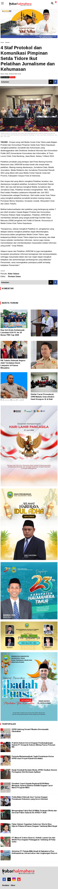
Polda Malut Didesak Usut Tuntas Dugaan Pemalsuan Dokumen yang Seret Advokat (30, 798)
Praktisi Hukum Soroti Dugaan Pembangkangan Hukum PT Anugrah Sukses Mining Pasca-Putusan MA (33, 745)
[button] (56, 1)
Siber (13, 885)
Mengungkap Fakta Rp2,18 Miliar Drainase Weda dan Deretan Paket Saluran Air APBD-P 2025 (34, 812)
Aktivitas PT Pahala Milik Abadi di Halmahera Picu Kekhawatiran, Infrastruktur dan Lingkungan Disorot (34, 852)
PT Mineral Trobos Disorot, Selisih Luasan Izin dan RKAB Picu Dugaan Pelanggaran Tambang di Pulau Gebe (33, 840)
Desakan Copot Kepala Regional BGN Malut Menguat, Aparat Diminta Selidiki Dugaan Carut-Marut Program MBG (32, 786)
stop (13, 77)
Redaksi (5, 885)
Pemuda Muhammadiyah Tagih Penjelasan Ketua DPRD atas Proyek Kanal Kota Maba (33, 757)
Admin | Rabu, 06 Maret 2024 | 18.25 (11, 74)
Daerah (7, 42)
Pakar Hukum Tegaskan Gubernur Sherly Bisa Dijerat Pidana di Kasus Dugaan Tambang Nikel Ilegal (34, 825)
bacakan (5, 77)
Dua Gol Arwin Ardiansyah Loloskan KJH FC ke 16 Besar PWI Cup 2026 (12, 332)
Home (2, 42)
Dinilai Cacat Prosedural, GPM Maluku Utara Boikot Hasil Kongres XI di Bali (42, 396)
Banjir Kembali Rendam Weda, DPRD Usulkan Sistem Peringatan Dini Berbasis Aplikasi (34, 771)
